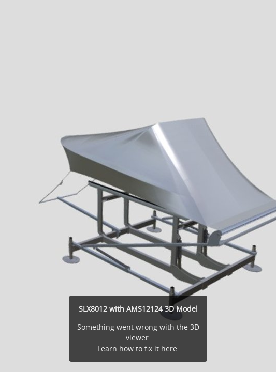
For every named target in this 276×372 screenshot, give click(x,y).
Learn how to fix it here (137, 348)
